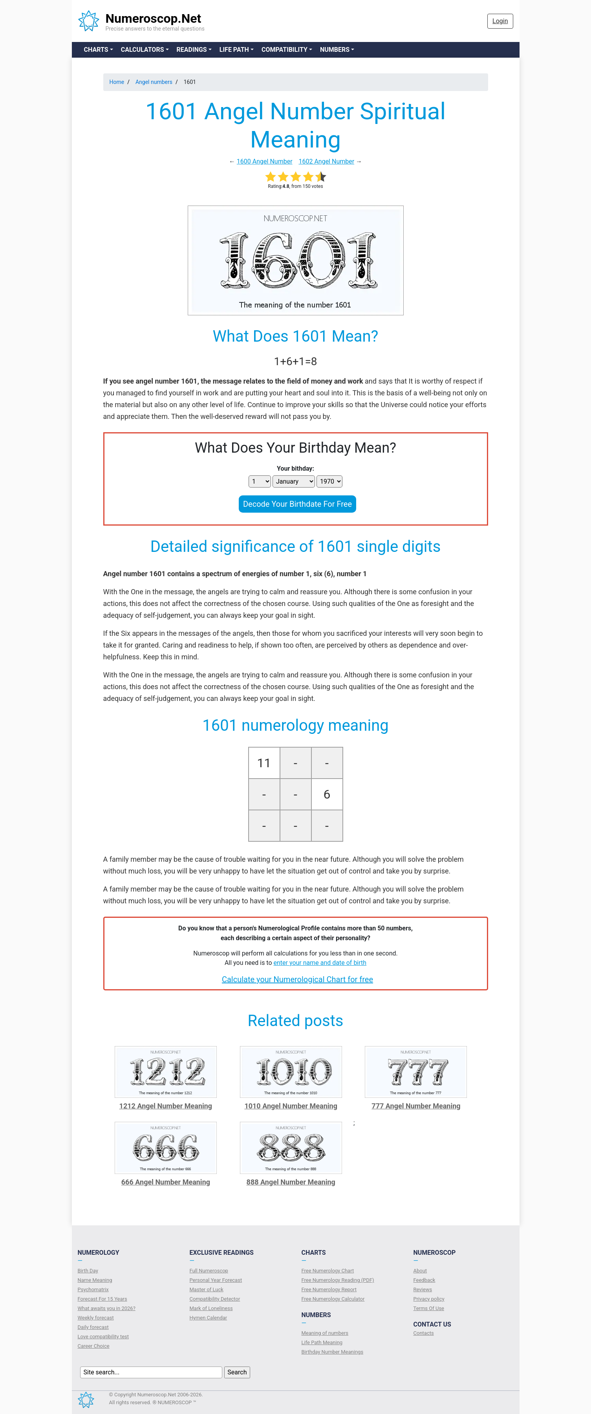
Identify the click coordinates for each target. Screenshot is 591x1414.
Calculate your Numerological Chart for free (297, 979)
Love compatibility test (103, 1336)
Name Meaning (95, 1280)
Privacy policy (429, 1299)
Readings (192, 49)
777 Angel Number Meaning (415, 1106)
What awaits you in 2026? (106, 1308)
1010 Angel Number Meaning (290, 1106)
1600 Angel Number (265, 161)
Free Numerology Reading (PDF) (338, 1280)
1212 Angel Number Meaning (165, 1106)
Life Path (234, 49)
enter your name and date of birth (320, 962)
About (420, 1271)
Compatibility (284, 49)
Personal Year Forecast (216, 1280)
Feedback (424, 1280)
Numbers (334, 49)
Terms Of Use (429, 1308)
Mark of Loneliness (211, 1308)
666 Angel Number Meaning (165, 1182)
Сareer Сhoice (94, 1346)
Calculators (142, 49)
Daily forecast (93, 1327)
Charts (96, 49)
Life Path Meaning (322, 1342)
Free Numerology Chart (328, 1271)
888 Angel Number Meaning (291, 1182)
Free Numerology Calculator (333, 1299)
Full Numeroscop (209, 1271)
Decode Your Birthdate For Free (297, 504)
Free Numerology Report (329, 1289)
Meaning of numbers (325, 1333)
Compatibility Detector (215, 1299)
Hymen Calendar (208, 1318)
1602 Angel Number (326, 161)
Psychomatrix (93, 1289)
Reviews (423, 1289)
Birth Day (88, 1271)
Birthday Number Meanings (333, 1352)
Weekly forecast (96, 1318)
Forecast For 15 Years (102, 1299)
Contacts (424, 1333)
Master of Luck (206, 1289)
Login (500, 21)
